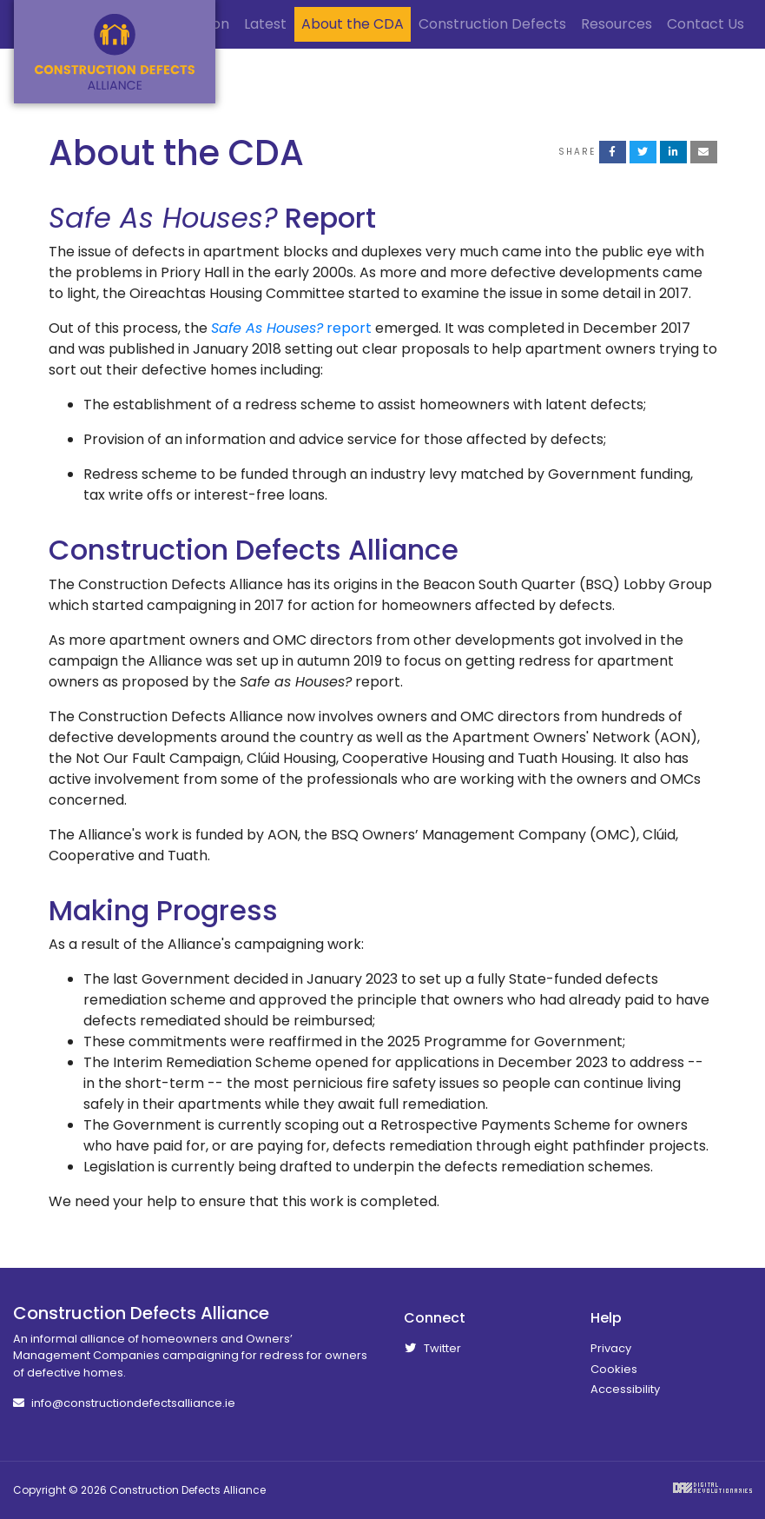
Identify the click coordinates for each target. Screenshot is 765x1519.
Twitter (432, 1348)
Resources (616, 24)
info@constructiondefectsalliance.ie (124, 1403)
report (291, 328)
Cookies (613, 1369)
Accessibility (625, 1389)
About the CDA (352, 24)
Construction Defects (492, 24)
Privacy (610, 1348)
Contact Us (705, 24)
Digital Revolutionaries (712, 1488)
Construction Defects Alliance (115, 52)
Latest (265, 24)
